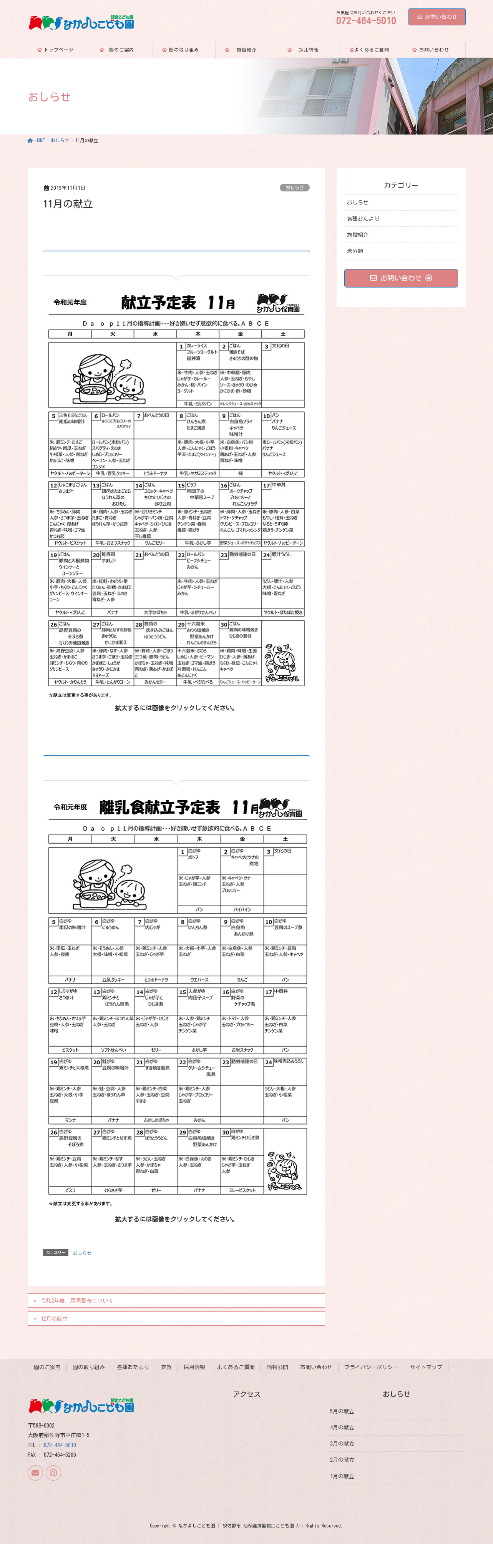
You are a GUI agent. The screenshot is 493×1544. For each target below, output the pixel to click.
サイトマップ (426, 1367)
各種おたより (363, 218)
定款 (166, 1367)
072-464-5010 (60, 1445)
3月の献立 (342, 1443)
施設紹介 (358, 235)
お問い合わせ (437, 17)
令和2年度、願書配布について (77, 1300)
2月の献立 (342, 1460)
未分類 (355, 251)
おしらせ (295, 187)
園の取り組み (89, 1367)
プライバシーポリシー (371, 1367)
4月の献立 (342, 1427)
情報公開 (277, 1367)
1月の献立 (342, 1476)
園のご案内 (47, 1367)
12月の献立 (54, 1318)
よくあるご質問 (236, 1367)
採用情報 (194, 1367)
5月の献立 (342, 1411)
